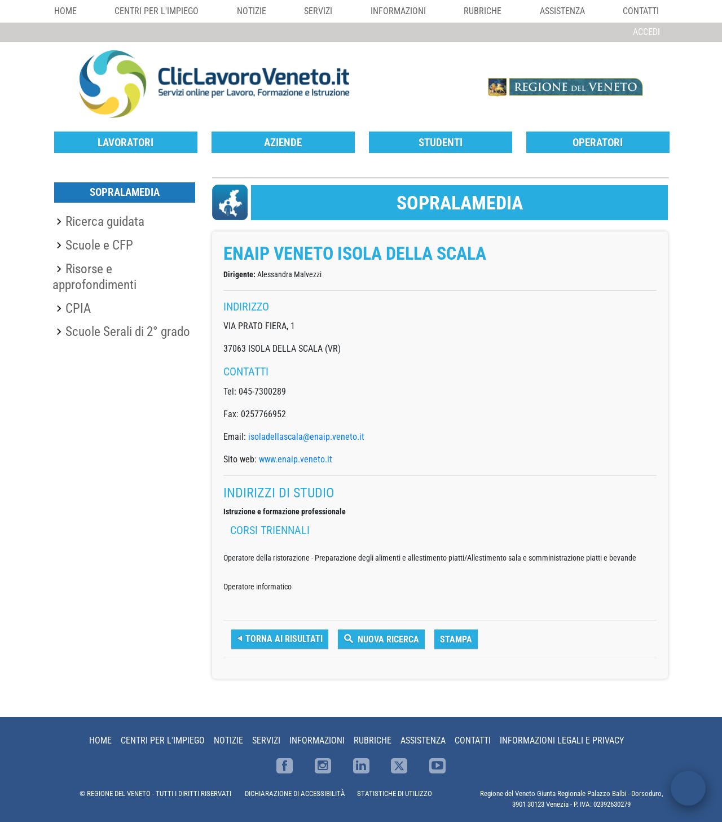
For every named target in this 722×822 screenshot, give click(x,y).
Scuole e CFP (99, 245)
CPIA (78, 308)
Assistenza (562, 11)
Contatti (641, 11)
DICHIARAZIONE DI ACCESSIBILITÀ (295, 793)
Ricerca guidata (104, 221)
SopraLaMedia (125, 192)
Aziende (283, 142)
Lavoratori (125, 142)
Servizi (318, 11)
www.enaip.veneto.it (295, 459)
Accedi (646, 32)
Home (65, 11)
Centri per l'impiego (157, 11)
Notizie (251, 11)
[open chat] (688, 788)
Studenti (441, 142)
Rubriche (482, 11)
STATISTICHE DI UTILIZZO (394, 793)
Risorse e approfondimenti (94, 276)
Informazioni (398, 11)
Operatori (598, 142)
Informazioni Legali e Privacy (562, 740)
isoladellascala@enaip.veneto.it (306, 436)
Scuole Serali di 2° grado (127, 331)
